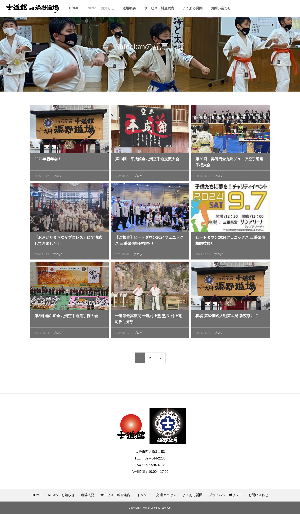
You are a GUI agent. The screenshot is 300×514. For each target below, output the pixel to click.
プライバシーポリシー (225, 495)
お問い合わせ (221, 8)
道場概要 (129, 8)
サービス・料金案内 (159, 8)
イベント (143, 495)
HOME (74, 8)
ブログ (57, 177)
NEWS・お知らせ (101, 8)
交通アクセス (166, 495)
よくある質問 (192, 8)
